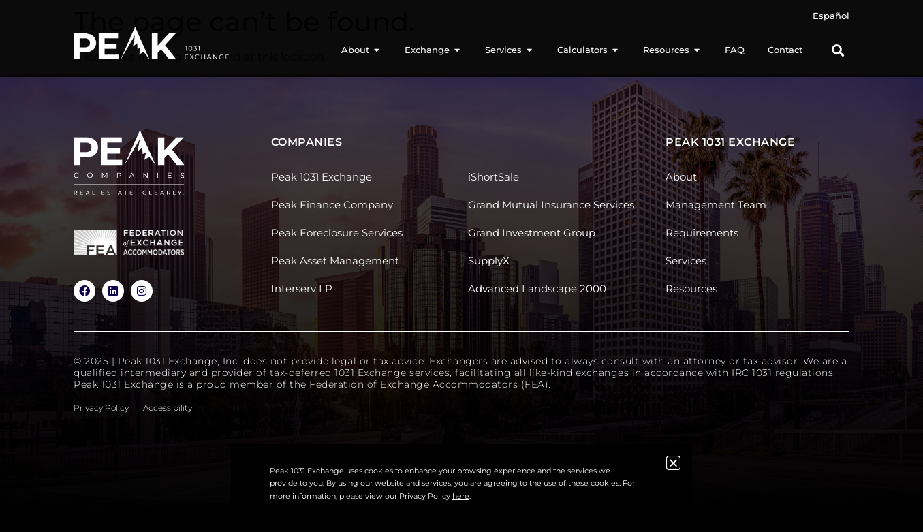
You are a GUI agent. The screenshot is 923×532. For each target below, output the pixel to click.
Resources (691, 288)
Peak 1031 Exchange (321, 176)
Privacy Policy (101, 408)
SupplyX (489, 260)
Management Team (716, 204)
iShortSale (493, 176)
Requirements (702, 232)
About (681, 176)
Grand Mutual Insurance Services (551, 204)
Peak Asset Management (335, 260)
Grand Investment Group (531, 232)
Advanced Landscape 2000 (537, 288)
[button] (838, 51)
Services (686, 260)
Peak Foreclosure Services (337, 232)
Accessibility (167, 408)
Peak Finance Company (332, 204)
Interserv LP (301, 288)
